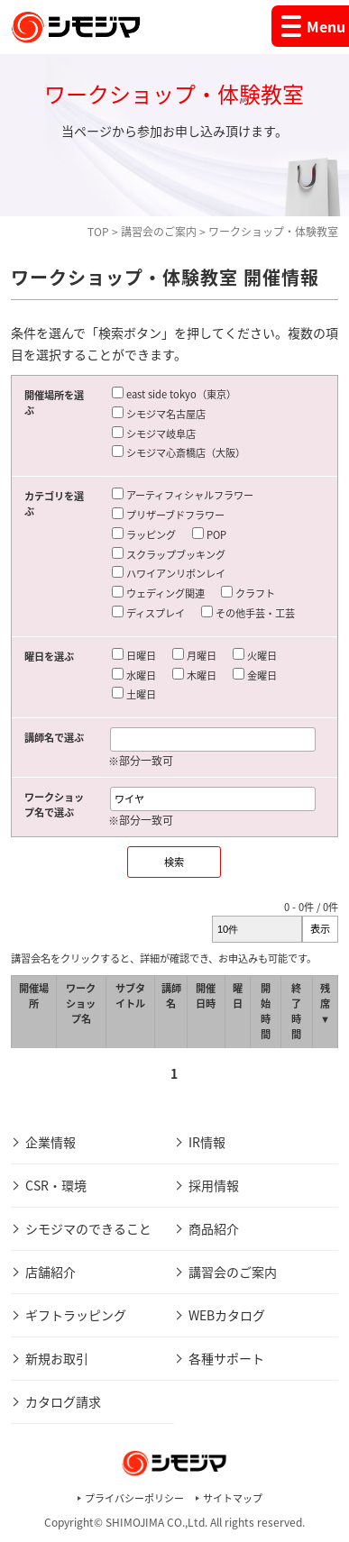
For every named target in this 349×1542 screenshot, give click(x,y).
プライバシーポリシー (134, 1498)
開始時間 (266, 1011)
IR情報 (206, 1142)
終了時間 (296, 1011)
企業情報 (50, 1142)
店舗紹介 (50, 1272)
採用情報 (213, 1185)
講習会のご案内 (159, 232)
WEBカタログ (226, 1315)
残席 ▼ (325, 1003)
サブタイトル (130, 996)
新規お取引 (56, 1358)
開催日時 (206, 996)
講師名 (171, 996)
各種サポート (226, 1358)
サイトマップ (232, 1498)
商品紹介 (213, 1228)
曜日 (238, 996)
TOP (98, 232)
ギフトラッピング (75, 1315)
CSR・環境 (56, 1185)
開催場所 (34, 996)
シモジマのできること (88, 1228)
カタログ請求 (63, 1401)
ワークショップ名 (81, 1003)
